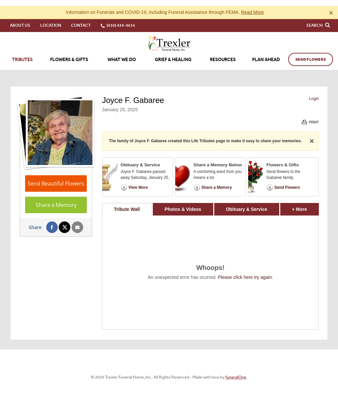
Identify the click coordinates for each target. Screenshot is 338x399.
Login (314, 92)
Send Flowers (310, 53)
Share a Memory (56, 199)
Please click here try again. (245, 271)
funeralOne (235, 371)
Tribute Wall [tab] (127, 203)
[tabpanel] (210, 266)
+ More (305, 201)
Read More (252, 6)
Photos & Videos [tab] (183, 203)
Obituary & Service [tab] (246, 203)
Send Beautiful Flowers (56, 177)
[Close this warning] (331, 6)
